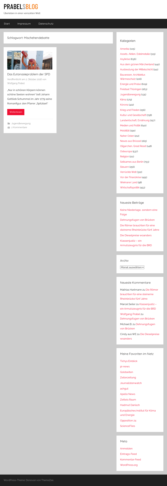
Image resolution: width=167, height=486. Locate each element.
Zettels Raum (128, 399)
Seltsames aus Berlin (131, 161)
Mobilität (125, 130)
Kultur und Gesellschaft (133, 115)
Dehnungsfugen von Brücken (137, 219)
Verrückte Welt (128, 172)
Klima (123, 99)
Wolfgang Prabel (16, 83)
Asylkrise (125, 59)
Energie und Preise (130, 84)
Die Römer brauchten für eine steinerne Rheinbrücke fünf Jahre (139, 294)
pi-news (125, 366)
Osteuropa (126, 151)
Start (7, 23)
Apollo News (127, 394)
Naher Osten (127, 135)
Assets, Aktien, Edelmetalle (135, 54)
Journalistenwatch (131, 383)
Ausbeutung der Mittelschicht (136, 69)
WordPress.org (129, 464)
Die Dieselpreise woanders (136, 235)
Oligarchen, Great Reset (133, 146)
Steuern (124, 166)
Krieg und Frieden (129, 110)
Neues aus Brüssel (130, 141)
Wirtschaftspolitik (129, 187)
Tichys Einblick (128, 361)
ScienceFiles (127, 425)
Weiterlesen (15, 112)
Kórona (124, 104)
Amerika (124, 48)
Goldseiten (126, 372)
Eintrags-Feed (128, 453)
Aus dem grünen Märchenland (137, 64)
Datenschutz (45, 23)
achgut (124, 388)
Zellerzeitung (128, 377)
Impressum (24, 23)
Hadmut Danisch (130, 405)
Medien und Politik (130, 125)
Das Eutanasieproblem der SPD (28, 74)
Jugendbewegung (21, 123)
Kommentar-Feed (130, 459)
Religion (124, 156)
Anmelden (126, 448)
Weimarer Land (128, 182)
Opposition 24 (128, 420)
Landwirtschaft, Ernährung (134, 120)
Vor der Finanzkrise (130, 177)
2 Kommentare (19, 127)
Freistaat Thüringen (130, 89)
